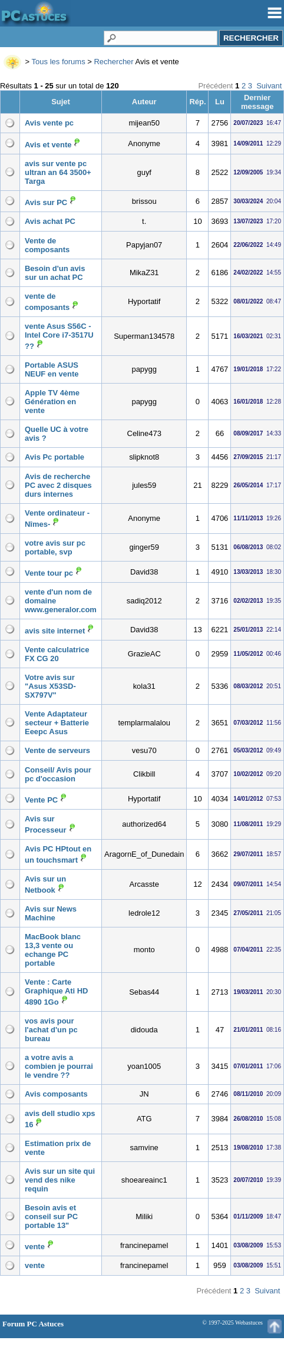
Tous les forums (58, 61)
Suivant (269, 85)
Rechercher (113, 61)
